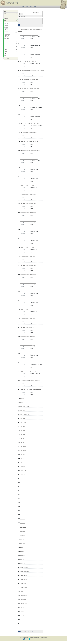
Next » (31, 631)
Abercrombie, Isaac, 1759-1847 (25, 571)
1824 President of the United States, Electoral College (29, 371)
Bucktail (6, 40)
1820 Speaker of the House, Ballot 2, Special (27, 256)
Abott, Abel (22, 619)
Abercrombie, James (23, 575)
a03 (5, 55)
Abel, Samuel (22, 555)
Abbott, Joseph (22, 490)
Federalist (6, 25)
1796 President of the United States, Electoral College (29, 52)
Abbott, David (22, 474)
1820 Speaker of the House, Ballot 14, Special (28, 203)
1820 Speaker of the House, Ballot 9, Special (27, 345)
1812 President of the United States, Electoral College (29, 114)
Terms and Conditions (44, 637)
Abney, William (22, 615)
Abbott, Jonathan (23, 486)
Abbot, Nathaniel (23, 446)
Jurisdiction (6, 18)
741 (26, 631)
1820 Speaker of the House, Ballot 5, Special (27, 309)
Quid (5, 41)
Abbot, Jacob (22, 430)
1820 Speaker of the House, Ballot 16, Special (28, 221)
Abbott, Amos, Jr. (23, 470)
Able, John (22, 607)
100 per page (29, 22)
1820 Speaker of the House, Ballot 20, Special (28, 265)
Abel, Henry (22, 547)
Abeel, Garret (22, 531)
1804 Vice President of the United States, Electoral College (29, 88)
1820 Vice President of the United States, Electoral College (30, 362)
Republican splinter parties (6, 28)
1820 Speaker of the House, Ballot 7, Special (27, 327)
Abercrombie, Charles (24, 567)
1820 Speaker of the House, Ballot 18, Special (28, 238)
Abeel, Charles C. (23, 527)
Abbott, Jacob (22, 478)
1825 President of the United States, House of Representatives (30, 389)
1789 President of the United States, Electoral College (29, 35)
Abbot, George (22, 426)
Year (5, 13)
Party (5, 20)
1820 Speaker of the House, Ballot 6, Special (27, 318)
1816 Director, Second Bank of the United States (28, 132)
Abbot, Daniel (22, 418)
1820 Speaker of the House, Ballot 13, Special (28, 194)
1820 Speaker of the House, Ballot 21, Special (28, 274)
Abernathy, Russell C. (24, 603)
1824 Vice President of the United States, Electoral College (30, 380)
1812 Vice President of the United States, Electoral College (30, 123)
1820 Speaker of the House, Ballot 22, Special (28, 283)
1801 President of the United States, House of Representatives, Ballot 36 (32, 70)
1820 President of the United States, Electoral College (29, 159)
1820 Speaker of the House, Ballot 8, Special (27, 336)
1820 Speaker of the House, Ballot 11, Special (28, 176)
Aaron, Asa (22, 398)
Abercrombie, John (23, 583)
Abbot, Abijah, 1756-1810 (24, 414)
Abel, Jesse (22, 551)
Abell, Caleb (22, 559)
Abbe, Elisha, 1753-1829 (24, 406)
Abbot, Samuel (22, 454)
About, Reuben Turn (23, 623)
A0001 (6, 49)
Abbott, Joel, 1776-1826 (24, 482)
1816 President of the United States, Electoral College (29, 141)
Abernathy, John (23, 599)
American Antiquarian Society (24, 637)
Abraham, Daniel (24, 627)
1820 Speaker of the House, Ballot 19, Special (28, 247)
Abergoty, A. (22, 591)
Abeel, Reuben (22, 535)
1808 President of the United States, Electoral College (29, 97)
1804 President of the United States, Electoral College (29, 79)
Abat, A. (21, 402)
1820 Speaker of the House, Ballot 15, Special (28, 212)
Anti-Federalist (7, 38)
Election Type (6, 58)
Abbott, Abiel (22, 466)
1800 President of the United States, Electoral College (29, 61)
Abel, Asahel (22, 543)
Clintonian (6, 31)
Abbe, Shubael (22, 410)
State (5, 11)
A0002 (6, 51)
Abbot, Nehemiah (23, 450)
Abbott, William (22, 515)
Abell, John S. (22, 563)
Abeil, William (22, 539)
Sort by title (22, 22)
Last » (33, 631)
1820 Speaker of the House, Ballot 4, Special (27, 300)
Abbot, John (22, 438)
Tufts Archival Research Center (34, 637)
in (32, 12)
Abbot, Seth (22, 458)
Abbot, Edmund (23, 422)
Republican (6, 23)
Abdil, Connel (22, 523)
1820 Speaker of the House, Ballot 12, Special (28, 185)
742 (28, 631)
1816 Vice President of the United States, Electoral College (30, 150)
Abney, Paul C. (22, 611)
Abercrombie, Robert (23, 587)
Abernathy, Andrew (23, 595)
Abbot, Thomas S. (23, 462)
